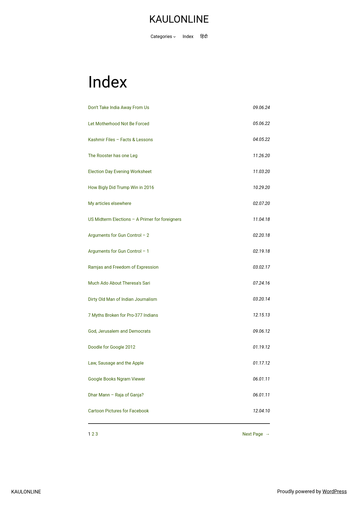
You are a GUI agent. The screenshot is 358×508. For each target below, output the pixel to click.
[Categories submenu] (174, 36)
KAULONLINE (179, 19)
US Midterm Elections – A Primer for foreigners (135, 219)
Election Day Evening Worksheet (120, 171)
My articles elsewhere (109, 203)
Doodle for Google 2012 (111, 347)
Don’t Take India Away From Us (118, 107)
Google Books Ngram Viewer (116, 379)
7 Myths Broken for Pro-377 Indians (123, 315)
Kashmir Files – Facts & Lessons (120, 139)
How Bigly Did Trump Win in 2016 (121, 187)
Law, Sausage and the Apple (116, 363)
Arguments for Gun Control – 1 (118, 251)
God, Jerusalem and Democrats (119, 331)
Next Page (256, 434)
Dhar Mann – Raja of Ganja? (115, 395)
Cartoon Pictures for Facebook (118, 411)
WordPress (334, 491)
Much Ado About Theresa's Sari (119, 283)
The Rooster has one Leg (113, 155)
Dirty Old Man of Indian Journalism (122, 299)
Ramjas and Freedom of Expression (123, 267)
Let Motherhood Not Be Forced (118, 123)
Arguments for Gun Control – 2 (118, 235)
